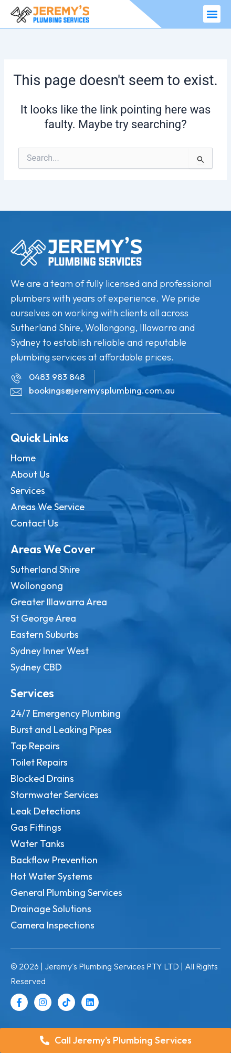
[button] (211, 14)
